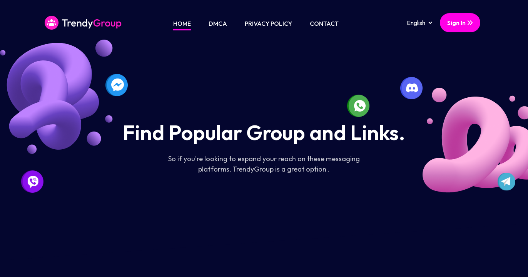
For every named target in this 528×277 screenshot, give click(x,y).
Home (182, 23)
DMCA (218, 23)
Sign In (460, 23)
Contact (324, 23)
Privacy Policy (268, 23)
